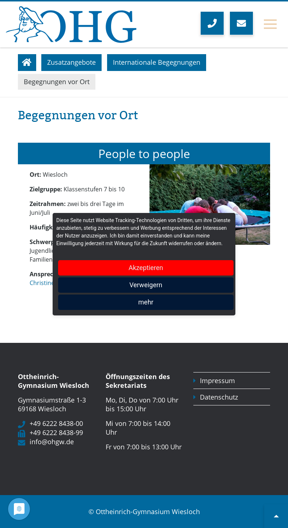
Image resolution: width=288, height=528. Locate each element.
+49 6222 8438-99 (56, 432)
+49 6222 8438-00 (56, 423)
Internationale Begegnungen (156, 62)
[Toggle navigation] (270, 24)
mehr (145, 302)
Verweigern (145, 285)
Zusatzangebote (71, 62)
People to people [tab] (144, 153)
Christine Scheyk (52, 283)
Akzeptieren (146, 268)
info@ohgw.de (52, 441)
